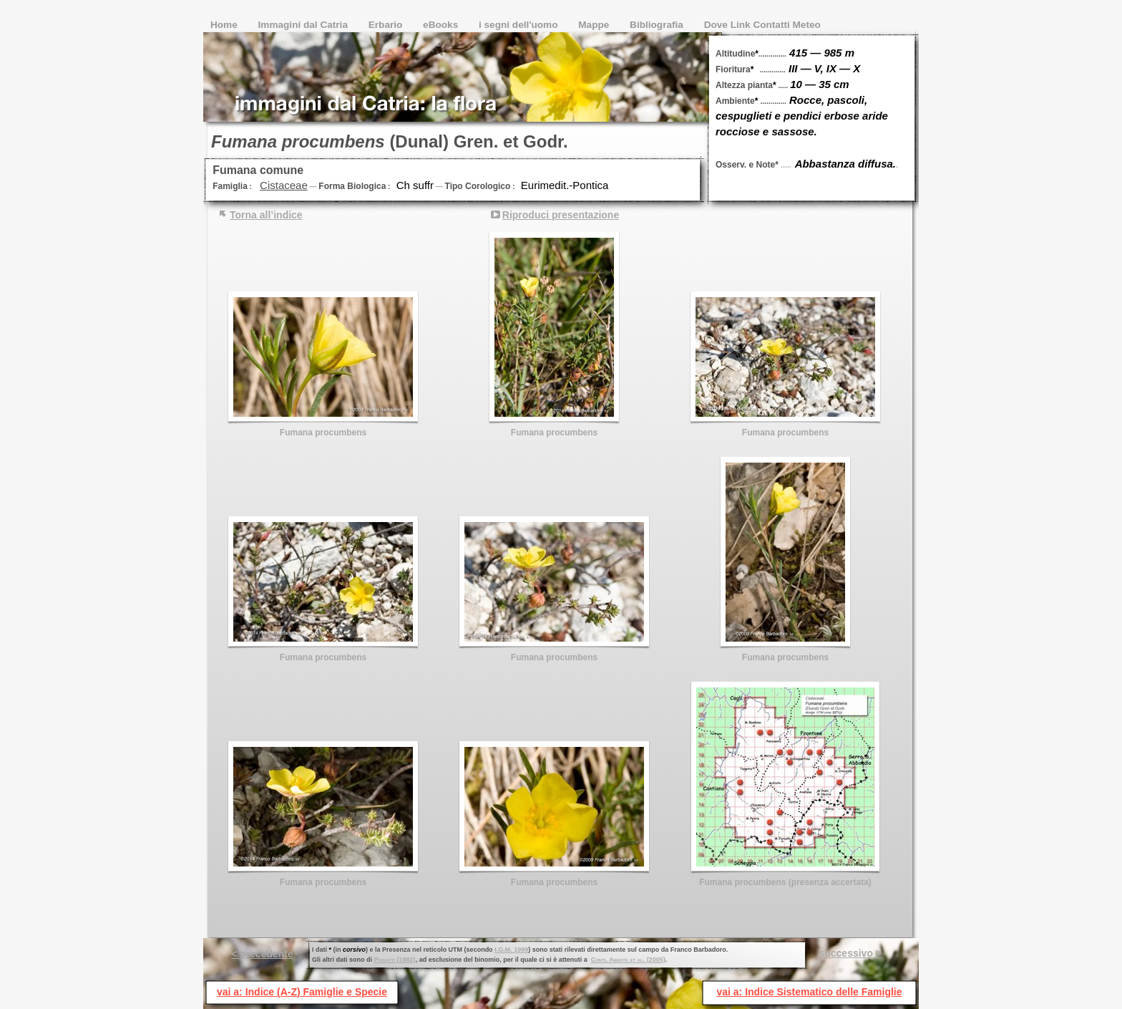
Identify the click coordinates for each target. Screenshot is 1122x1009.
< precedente (262, 954)
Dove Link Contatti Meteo (762, 24)
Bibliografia (658, 24)
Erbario (387, 24)
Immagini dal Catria (304, 24)
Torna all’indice (266, 215)
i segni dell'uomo (519, 24)
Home (225, 24)
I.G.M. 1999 (511, 949)
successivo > (850, 953)
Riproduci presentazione (560, 215)
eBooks (442, 24)
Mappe (595, 24)
